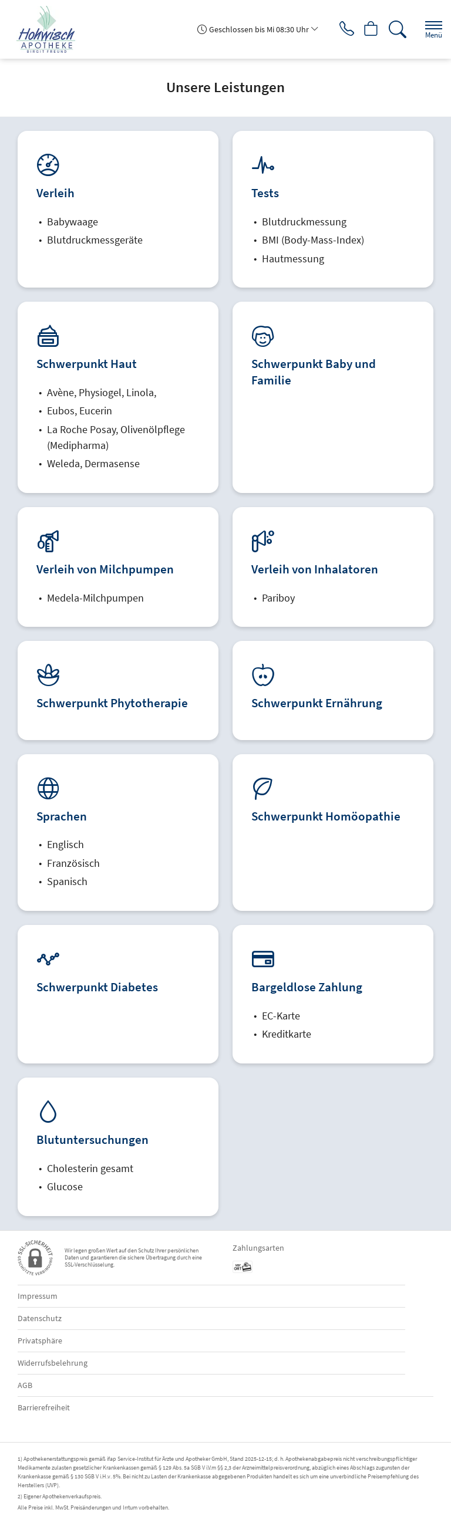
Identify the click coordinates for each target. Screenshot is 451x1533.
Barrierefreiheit (44, 1407)
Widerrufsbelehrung (52, 1363)
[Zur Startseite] (50, 29)
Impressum (38, 1296)
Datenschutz (40, 1318)
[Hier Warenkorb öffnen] (367, 29)
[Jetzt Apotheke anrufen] (339, 29)
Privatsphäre (40, 1340)
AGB (25, 1385)
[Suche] (395, 29)
